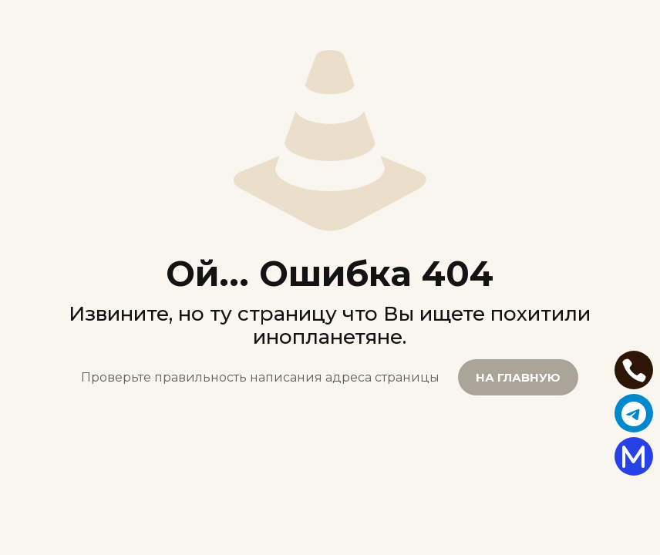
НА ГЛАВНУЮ (518, 377)
